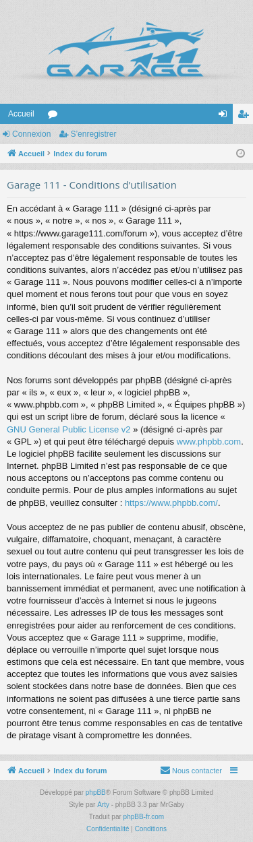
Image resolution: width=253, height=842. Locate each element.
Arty (103, 804)
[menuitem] (191, 770)
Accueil (21, 114)
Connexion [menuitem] (226, 116)
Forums (55, 116)
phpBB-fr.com (144, 816)
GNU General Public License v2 (69, 429)
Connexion (31, 134)
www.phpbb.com (209, 441)
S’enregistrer (93, 134)
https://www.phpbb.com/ (171, 503)
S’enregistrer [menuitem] (246, 116)
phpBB (96, 792)
